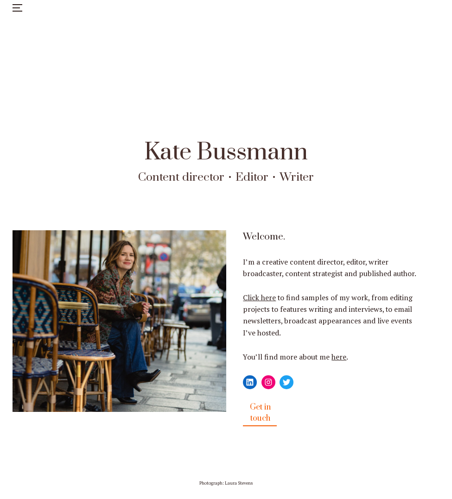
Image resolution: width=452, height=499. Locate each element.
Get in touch (260, 412)
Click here (259, 298)
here (338, 357)
